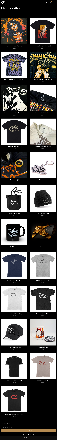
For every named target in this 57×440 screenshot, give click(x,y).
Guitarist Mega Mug (42, 347)
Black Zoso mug (14, 247)
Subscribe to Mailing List (28, 431)
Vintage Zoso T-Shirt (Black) (14, 146)
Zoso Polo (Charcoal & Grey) (14, 380)
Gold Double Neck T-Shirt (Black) (43, 79)
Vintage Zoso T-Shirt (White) (14, 313)
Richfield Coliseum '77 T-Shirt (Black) (14, 113)
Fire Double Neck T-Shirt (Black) (42, 46)
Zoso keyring (42, 180)
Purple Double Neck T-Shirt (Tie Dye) (14, 79)
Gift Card (42, 247)
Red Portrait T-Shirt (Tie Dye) (14, 46)
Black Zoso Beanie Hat (43, 213)
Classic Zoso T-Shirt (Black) (43, 313)
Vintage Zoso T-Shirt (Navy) (14, 280)
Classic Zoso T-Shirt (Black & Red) (14, 414)
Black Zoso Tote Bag (14, 213)
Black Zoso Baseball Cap (14, 347)
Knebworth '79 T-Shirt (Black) (43, 113)
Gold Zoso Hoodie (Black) (14, 180)
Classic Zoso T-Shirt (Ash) (43, 380)
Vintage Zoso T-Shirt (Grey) (43, 280)
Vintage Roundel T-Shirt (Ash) (43, 146)
